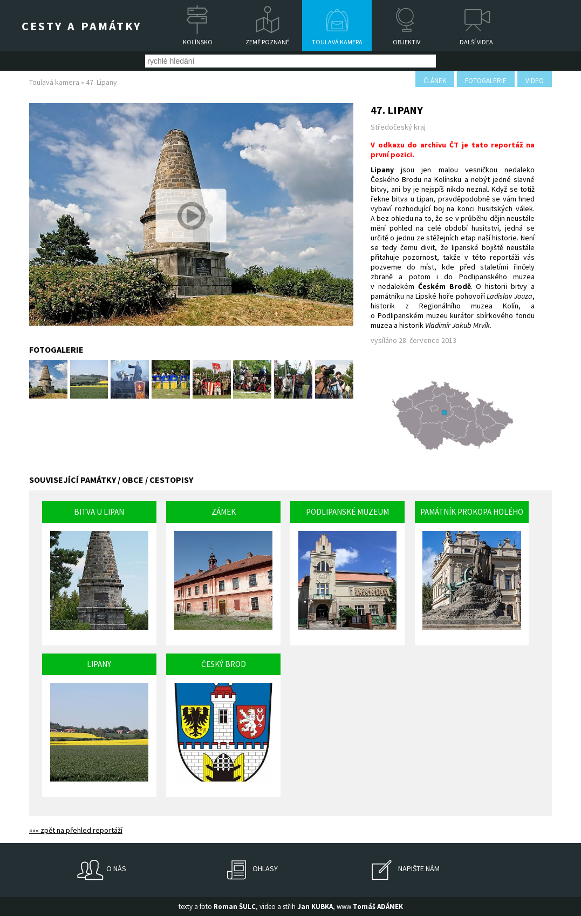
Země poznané (267, 42)
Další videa (476, 42)
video (534, 80)
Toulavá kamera (337, 42)
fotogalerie (486, 80)
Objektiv (406, 42)
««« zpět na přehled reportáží (75, 830)
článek (434, 80)
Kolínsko (198, 42)
